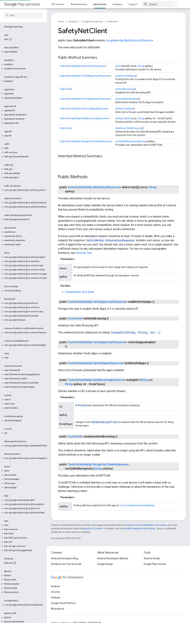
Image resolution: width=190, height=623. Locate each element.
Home (61, 21)
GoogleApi (112, 40)
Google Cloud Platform (63, 609)
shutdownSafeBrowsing (128, 128)
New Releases (79, 4)
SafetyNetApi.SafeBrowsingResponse (87, 118)
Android (55, 592)
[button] (22, 43)
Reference (113, 21)
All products (57, 614)
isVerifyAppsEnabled (126, 98)
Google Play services (92, 21)
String (140, 66)
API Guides (57, 4)
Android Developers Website (112, 564)
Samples (117, 4)
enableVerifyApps (125, 75)
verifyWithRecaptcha (126, 141)
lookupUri (120, 118)
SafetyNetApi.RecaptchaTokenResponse (88, 141)
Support (133, 4)
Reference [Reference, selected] (100, 4)
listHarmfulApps (124, 108)
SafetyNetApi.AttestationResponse (85, 66)
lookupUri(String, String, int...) (135, 325)
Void (68, 89)
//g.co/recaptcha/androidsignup (136, 498)
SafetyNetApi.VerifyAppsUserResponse (88, 75)
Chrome (55, 597)
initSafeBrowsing (124, 89)
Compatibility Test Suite (79, 284)
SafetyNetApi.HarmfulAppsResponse (86, 108)
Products (73, 21)
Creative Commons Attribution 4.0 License (145, 517)
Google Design (105, 570)
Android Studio (152, 564)
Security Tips (84, 246)
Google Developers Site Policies (139, 521)
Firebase (55, 603)
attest (118, 66)
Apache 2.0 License (93, 521)
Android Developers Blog (64, 564)
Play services (22, 4)
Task (62, 66)
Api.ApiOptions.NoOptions (136, 40)
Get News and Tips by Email (66, 570)
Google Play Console (155, 570)
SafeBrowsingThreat (104, 414)
